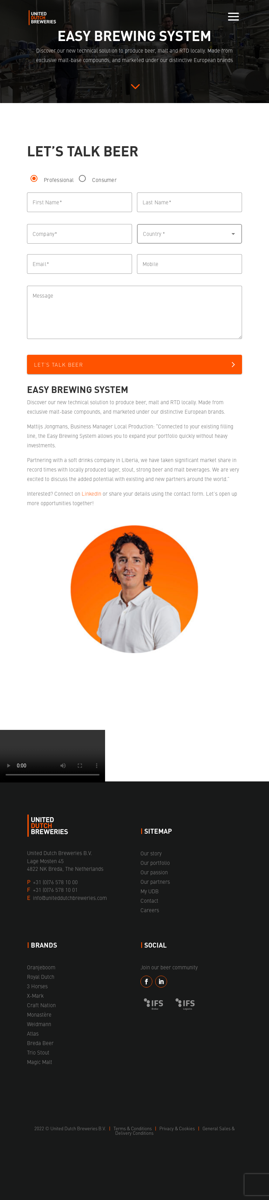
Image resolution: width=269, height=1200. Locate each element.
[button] (189, 234)
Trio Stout (38, 1052)
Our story (150, 853)
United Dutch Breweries (73, 1128)
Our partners (155, 881)
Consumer (104, 179)
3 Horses (37, 986)
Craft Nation (41, 1005)
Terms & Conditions (133, 1128)
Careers (149, 910)
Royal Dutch (40, 976)
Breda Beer (40, 1042)
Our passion (154, 872)
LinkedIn (91, 493)
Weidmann (39, 1024)
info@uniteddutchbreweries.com (70, 897)
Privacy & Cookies (177, 1128)
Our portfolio (155, 862)
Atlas (33, 1033)
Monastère (39, 1014)
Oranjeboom (41, 967)
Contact (149, 900)
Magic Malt (39, 1061)
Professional (59, 179)
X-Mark (35, 995)
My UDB (149, 891)
